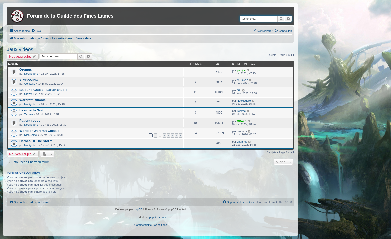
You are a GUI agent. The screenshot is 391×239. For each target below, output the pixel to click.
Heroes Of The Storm (35, 141)
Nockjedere (31, 73)
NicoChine (30, 134)
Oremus (25, 69)
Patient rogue (29, 120)
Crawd (28, 93)
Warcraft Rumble (32, 100)
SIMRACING (28, 79)
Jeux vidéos (20, 49)
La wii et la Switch (33, 110)
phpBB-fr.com (157, 217)
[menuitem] (36, 31)
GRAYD (242, 121)
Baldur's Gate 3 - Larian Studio (43, 90)
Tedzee (28, 114)
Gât (239, 90)
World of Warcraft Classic (39, 131)
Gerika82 (29, 83)
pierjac (241, 70)
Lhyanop (242, 141)
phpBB (138, 209)
